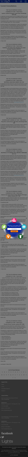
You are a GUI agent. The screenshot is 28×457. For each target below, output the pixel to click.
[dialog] (14, 228)
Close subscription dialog (26, 218)
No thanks (11, 233)
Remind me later (15, 233)
